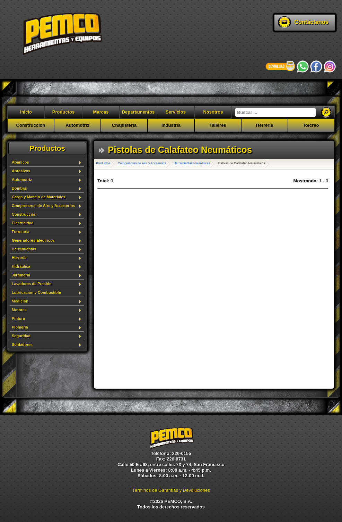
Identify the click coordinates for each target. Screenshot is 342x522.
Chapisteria (124, 125)
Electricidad (23, 223)
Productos (63, 112)
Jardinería (21, 275)
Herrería (19, 258)
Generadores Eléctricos (33, 240)
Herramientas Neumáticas (192, 163)
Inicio (26, 112)
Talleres (217, 125)
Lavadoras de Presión (32, 284)
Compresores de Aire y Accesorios (43, 206)
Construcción (30, 125)
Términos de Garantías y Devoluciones (171, 490)
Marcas (101, 112)
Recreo (311, 125)
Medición (20, 301)
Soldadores (22, 344)
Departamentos (138, 112)
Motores (19, 310)
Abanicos (20, 162)
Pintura (18, 318)
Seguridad (21, 336)
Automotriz (77, 125)
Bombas (19, 188)
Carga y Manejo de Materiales (38, 197)
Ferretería (20, 232)
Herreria (264, 125)
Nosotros (213, 112)
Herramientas (24, 249)
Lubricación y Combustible (36, 292)
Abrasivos (21, 171)
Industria (171, 125)
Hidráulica (21, 266)
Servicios (176, 112)
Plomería (20, 327)
